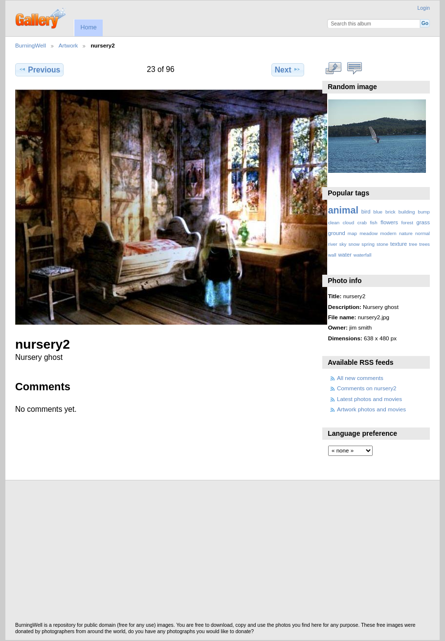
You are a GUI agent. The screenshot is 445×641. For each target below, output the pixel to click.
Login (424, 8)
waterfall (363, 255)
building (407, 211)
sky (343, 244)
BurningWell (30, 45)
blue (378, 211)
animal (343, 210)
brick (390, 211)
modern (388, 233)
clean (333, 222)
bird (366, 211)
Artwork (68, 45)
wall (332, 255)
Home (88, 27)
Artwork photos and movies (371, 409)
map (352, 233)
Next (288, 69)
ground (336, 233)
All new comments (360, 378)
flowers (389, 222)
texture (398, 244)
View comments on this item (354, 68)
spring (368, 244)
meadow (368, 233)
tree (413, 244)
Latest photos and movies (369, 399)
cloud (348, 222)
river (332, 244)
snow (353, 244)
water (345, 255)
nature (406, 233)
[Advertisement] (222, 553)
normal (422, 233)
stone (382, 244)
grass (423, 222)
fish (373, 222)
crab (362, 222)
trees (424, 244)
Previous (39, 69)
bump (424, 211)
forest (407, 222)
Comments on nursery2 (366, 388)
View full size (333, 68)
